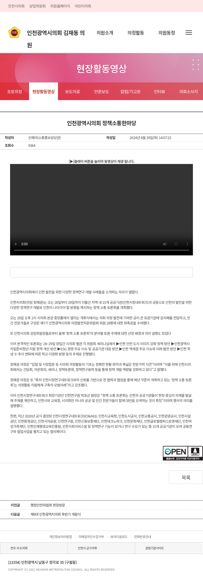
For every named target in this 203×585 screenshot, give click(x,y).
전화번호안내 (142, 536)
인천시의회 (16, 6)
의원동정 (166, 32)
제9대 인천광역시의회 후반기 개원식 (56, 514)
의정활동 (135, 32)
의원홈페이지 (60, 6)
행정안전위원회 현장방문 (48, 505)
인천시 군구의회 (87, 548)
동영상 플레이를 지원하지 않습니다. (101, 209)
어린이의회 (83, 6)
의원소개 (104, 32)
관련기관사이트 (155, 548)
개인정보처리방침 (60, 536)
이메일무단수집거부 (91, 536)
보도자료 (72, 91)
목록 (186, 477)
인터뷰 (159, 91)
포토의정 (14, 91)
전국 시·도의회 (18, 548)
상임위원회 (37, 6)
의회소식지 (188, 91)
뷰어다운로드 (119, 536)
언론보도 (101, 91)
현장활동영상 (43, 91)
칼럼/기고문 (130, 91)
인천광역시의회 (56, 33)
